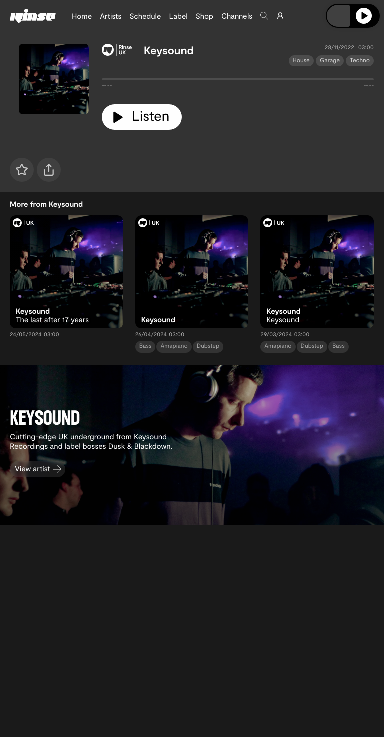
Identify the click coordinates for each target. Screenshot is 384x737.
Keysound (169, 50)
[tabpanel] (238, 81)
